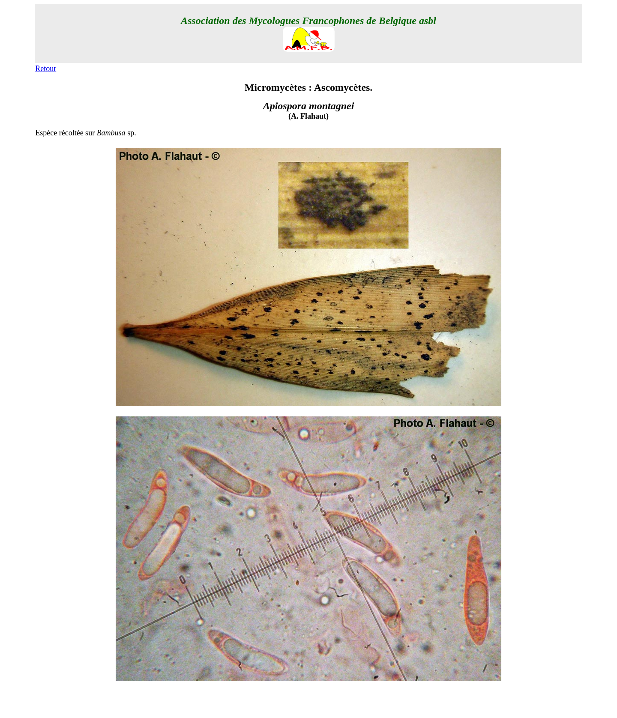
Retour (45, 68)
